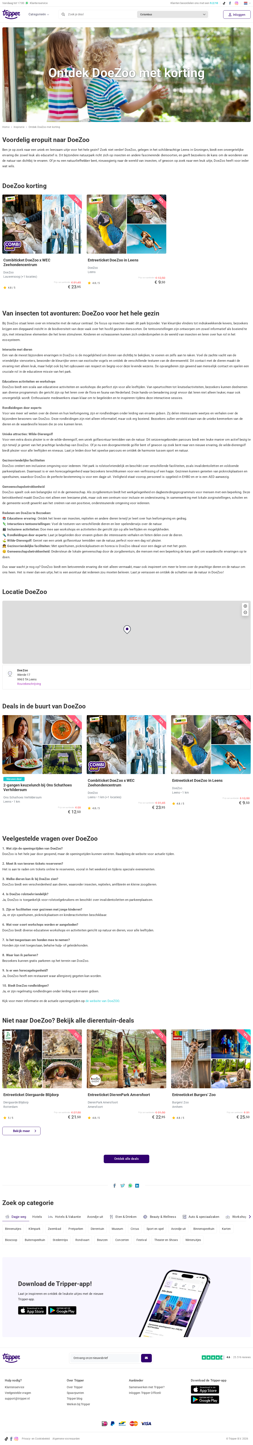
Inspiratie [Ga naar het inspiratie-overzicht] (19, 127)
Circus (135, 1228)
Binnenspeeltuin (204, 1228)
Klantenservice (14, 1387)
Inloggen (237, 15)
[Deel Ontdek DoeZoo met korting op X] (122, 1185)
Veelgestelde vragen (18, 1393)
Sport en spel (155, 1228)
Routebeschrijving (29, 683)
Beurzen (102, 1240)
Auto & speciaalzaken (200, 1217)
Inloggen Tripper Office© (145, 1393)
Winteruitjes (193, 1240)
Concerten (122, 1240)
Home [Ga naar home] (5, 127)
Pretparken (75, 1228)
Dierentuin (97, 1228)
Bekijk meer (24, 1131)
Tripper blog (74, 1398)
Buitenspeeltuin (35, 1240)
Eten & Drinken (122, 1217)
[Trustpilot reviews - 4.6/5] (226, 1357)
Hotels (37, 1217)
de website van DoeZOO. (102, 1001)
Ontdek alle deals (126, 1159)
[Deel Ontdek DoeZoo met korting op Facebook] (114, 1185)
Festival (141, 1240)
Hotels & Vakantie (64, 1216)
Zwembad (54, 1228)
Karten (226, 1228)
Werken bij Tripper (78, 1404)
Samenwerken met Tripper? (147, 1387)
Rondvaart (82, 1240)
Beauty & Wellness (159, 1216)
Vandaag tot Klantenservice (25, 3)
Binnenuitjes (13, 1228)
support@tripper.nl (17, 1398)
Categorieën (37, 14)
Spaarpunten (75, 1393)
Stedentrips (60, 1240)
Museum (117, 1228)
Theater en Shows (166, 1240)
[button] (127, 629)
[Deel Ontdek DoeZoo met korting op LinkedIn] (137, 1185)
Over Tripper (75, 1387)
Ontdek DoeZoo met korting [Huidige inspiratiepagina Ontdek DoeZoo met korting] (44, 127)
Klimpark (34, 1228)
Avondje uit (95, 1217)
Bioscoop (11, 1240)
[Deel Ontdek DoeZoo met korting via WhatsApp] (130, 1185)
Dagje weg (15, 1217)
